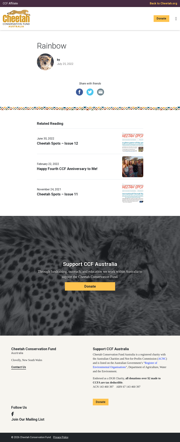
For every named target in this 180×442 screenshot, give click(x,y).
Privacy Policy (60, 437)
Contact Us (18, 367)
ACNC (162, 358)
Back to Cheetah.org (163, 3)
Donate (161, 18)
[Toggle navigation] (176, 19)
